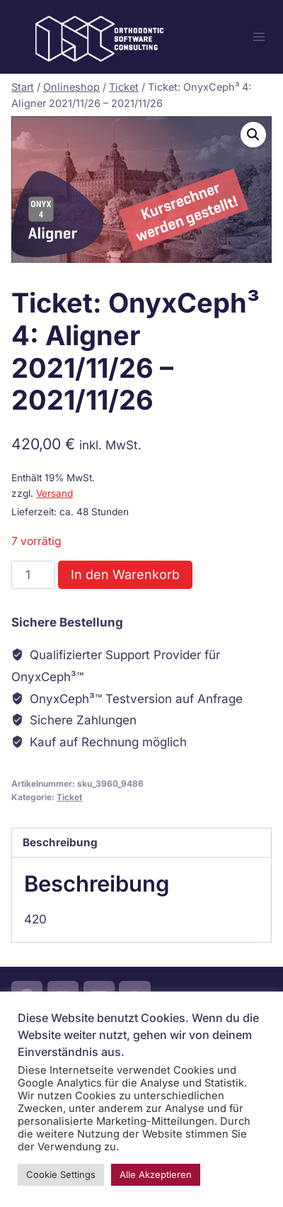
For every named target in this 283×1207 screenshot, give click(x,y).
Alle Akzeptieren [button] (156, 1174)
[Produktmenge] (33, 575)
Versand (54, 493)
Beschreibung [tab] (60, 842)
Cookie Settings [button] (61, 1174)
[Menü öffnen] (259, 36)
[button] (253, 134)
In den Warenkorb (125, 574)
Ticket (69, 797)
